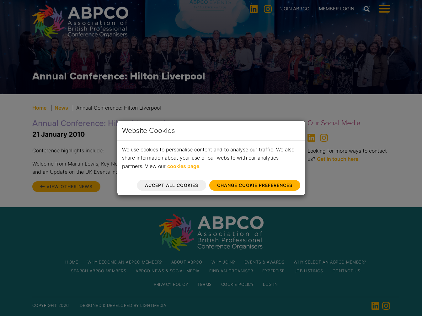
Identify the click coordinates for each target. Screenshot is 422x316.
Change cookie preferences (254, 185)
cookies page (183, 166)
